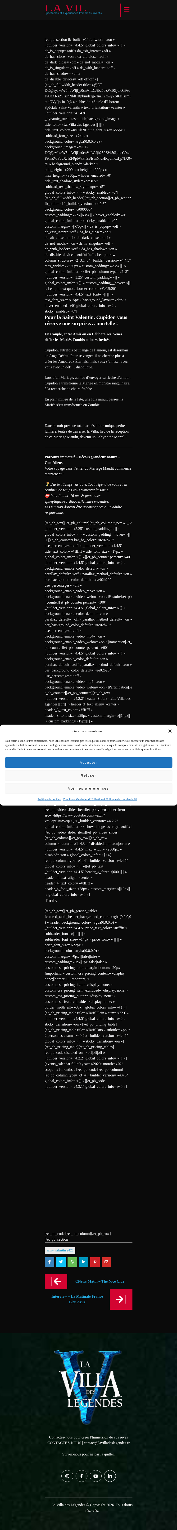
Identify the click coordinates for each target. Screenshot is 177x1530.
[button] (170, 731)
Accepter (88, 762)
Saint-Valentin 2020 (60, 1250)
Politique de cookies (49, 799)
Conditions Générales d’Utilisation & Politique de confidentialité (100, 799)
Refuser (88, 775)
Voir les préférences (88, 788)
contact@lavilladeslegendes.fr (107, 1443)
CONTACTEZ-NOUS (64, 1443)
